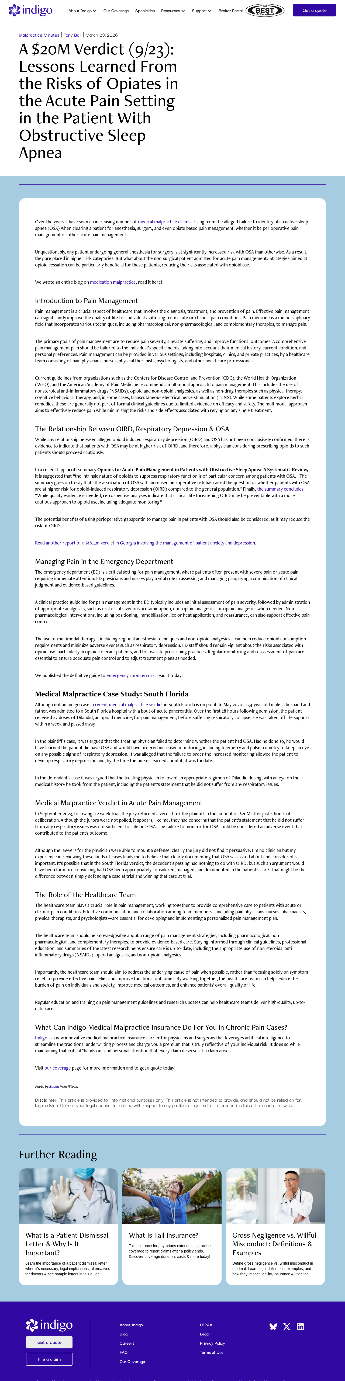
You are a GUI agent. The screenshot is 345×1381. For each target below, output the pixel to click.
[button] (82, 10)
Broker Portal (231, 10)
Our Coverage (116, 10)
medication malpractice (113, 282)
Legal (204, 1333)
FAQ (123, 1352)
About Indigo (131, 1324)
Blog (123, 1333)
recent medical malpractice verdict (129, 704)
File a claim (49, 1358)
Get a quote (315, 9)
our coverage (57, 1068)
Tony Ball (72, 34)
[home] (30, 10)
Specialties (145, 10)
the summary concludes (280, 489)
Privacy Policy (212, 1343)
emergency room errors (130, 675)
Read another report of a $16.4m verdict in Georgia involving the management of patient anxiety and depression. (145, 543)
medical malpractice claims (164, 221)
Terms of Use (211, 1352)
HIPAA (206, 1324)
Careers (127, 1343)
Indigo (41, 1038)
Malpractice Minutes (39, 34)
